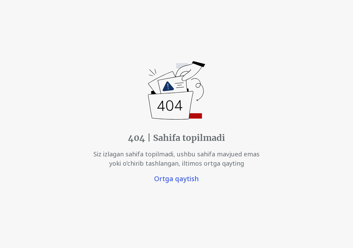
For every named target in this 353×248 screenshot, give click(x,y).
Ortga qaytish (176, 178)
